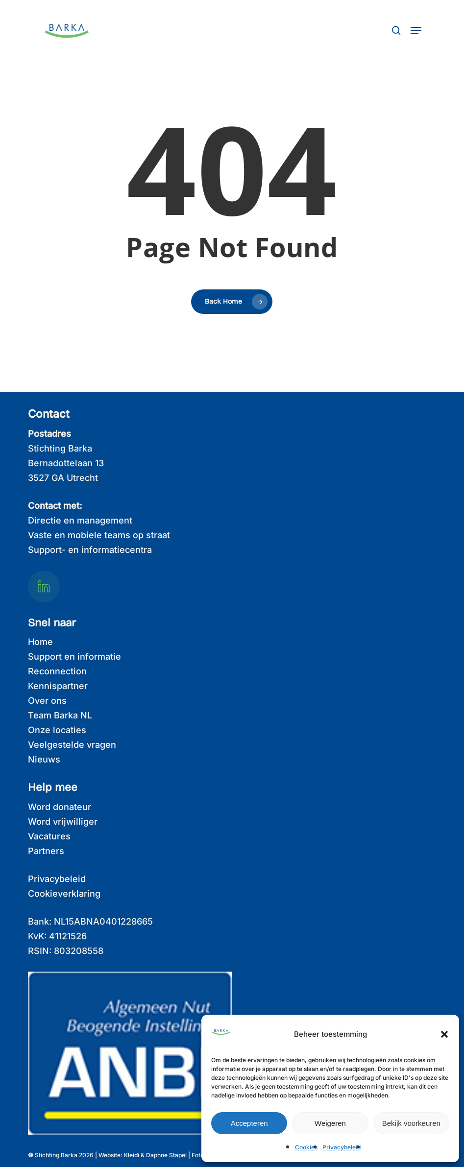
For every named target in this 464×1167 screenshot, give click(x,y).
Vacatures (49, 836)
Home (40, 642)
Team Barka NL (60, 715)
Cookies (306, 1147)
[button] (444, 1034)
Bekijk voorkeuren (411, 1123)
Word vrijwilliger (63, 821)
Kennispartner (58, 686)
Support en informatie (74, 656)
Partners (46, 851)
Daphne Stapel (166, 1155)
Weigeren (330, 1123)
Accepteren (249, 1123)
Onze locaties (57, 730)
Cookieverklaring (64, 893)
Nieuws (44, 759)
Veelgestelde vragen (72, 744)
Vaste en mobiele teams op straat (99, 535)
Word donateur (59, 807)
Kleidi (131, 1155)
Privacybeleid (341, 1147)
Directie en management (80, 520)
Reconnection (57, 671)
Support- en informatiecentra (90, 550)
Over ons (47, 700)
